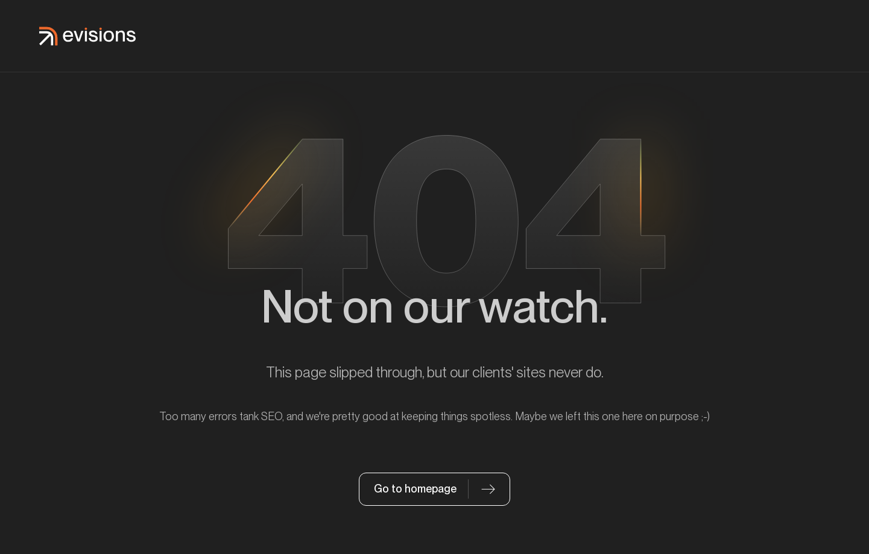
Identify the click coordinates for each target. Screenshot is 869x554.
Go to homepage (415, 488)
